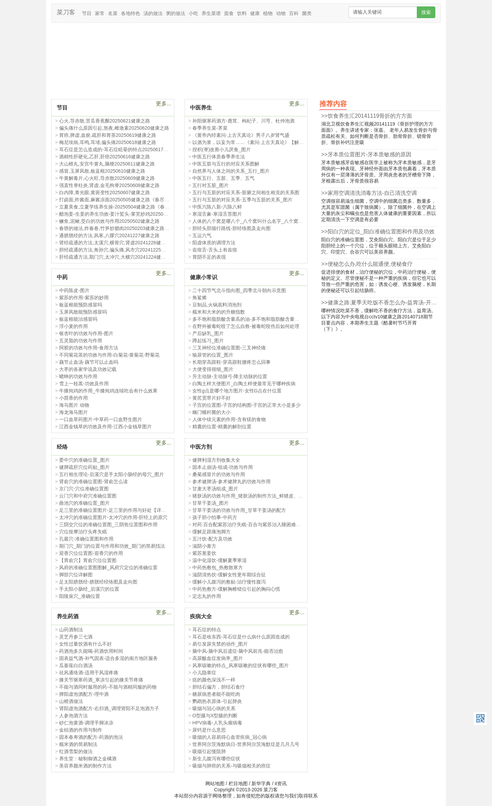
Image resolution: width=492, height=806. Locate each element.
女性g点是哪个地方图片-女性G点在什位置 (237, 390)
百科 (294, 13)
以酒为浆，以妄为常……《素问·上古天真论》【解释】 (250, 142)
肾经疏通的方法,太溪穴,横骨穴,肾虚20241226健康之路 (117, 242)
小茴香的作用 (73, 398)
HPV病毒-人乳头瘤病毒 (217, 722)
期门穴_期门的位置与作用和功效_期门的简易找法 (112, 546)
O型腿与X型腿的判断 (214, 715)
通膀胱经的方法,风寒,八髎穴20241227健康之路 (109, 235)
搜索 (426, 12)
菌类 (307, 13)
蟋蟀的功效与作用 (78, 376)
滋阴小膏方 (204, 546)
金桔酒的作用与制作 (80, 730)
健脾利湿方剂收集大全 (216, 460)
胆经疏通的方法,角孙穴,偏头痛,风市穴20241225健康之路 (119, 250)
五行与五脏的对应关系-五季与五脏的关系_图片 (242, 199)
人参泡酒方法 (73, 715)
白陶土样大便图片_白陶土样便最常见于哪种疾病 (244, 383)
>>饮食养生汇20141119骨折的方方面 (366, 116)
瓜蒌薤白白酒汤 (76, 665)
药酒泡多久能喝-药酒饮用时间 (91, 651)
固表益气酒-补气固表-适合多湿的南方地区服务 (108, 658)
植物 (268, 13)
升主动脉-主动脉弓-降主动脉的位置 (229, 376)
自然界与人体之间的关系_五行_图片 (231, 171)
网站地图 (214, 783)
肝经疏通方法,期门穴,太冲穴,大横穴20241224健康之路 (117, 257)
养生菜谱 (211, 13)
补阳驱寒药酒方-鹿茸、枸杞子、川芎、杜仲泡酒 (243, 121)
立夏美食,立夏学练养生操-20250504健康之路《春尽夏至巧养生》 (128, 207)
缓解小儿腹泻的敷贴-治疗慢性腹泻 (229, 582)
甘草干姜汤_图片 (210, 503)
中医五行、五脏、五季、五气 (223, 178)
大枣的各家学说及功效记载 (88, 369)
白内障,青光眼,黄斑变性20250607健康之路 (104, 192)
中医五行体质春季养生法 (218, 156)
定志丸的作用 (206, 596)
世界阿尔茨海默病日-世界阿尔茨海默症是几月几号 (245, 744)
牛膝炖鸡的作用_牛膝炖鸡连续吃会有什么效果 (108, 390)
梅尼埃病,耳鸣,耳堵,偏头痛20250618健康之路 (107, 142)
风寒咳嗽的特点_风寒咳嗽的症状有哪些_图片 (240, 665)
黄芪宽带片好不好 (211, 398)
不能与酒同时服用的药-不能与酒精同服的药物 (107, 687)
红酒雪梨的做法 (76, 751)
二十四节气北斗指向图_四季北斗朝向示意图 (239, 290)
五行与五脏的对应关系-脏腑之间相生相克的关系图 (245, 192)
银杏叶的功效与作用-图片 (86, 333)
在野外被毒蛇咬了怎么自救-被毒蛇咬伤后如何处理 (245, 326)
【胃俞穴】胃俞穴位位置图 (88, 560)
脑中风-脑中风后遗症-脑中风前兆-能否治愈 (237, 651)
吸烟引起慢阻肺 (209, 751)
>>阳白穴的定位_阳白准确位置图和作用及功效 (378, 231)
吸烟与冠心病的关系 (213, 708)
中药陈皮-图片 (74, 290)
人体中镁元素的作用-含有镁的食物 (229, 419)
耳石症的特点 (206, 629)
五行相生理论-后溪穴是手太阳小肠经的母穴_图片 (111, 474)
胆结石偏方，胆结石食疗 (218, 687)
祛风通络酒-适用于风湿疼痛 (88, 672)
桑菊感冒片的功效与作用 (218, 474)
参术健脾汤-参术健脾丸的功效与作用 (231, 481)
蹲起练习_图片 (208, 340)
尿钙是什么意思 (209, 730)
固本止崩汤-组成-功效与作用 (222, 467)
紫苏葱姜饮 (204, 553)
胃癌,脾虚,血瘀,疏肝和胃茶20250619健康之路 (107, 135)
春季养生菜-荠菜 (210, 128)
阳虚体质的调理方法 (213, 242)
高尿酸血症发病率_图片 (217, 658)
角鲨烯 (199, 297)
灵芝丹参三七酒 (76, 636)
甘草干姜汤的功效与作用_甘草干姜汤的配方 (239, 510)
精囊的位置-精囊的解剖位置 (221, 426)
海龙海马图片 (73, 412)
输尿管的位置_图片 (212, 355)
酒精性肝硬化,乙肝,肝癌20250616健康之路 (104, 156)
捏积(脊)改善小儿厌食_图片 (221, 149)
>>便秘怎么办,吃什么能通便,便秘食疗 (367, 264)
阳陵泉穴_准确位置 (79, 596)
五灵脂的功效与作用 (80, 340)
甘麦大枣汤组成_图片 (215, 488)
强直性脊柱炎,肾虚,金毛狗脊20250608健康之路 (109, 185)
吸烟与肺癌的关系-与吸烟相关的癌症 (231, 765)
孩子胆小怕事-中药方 (214, 517)
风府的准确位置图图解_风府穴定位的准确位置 (108, 567)
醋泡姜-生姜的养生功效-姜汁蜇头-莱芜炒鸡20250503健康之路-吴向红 (132, 214)
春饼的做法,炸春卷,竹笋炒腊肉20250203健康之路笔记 (116, 228)
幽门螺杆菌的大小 (211, 412)
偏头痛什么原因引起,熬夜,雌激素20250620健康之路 (114, 128)
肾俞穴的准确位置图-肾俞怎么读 (93, 481)
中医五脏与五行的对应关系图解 (225, 164)
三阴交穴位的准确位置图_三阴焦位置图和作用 (108, 524)
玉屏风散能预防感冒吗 (83, 312)
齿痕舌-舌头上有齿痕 (214, 250)
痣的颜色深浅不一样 (213, 679)
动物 (281, 13)
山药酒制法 (71, 629)
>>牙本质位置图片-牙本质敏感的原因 (366, 154)
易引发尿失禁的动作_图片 (220, 644)
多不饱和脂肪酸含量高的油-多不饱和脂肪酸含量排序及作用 (255, 319)
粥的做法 (175, 13)
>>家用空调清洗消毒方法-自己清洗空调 (369, 193)
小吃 (193, 13)
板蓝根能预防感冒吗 (80, 304)
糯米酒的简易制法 (78, 744)
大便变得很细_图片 (212, 369)
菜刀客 (66, 12)
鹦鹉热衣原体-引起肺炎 (217, 701)
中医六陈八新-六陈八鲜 (217, 207)
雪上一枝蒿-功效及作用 (84, 383)
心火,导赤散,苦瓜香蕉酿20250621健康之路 (104, 121)
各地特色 (130, 13)
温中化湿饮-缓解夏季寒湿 (219, 560)
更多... (163, 103)
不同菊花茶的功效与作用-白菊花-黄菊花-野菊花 (109, 355)
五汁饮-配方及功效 (212, 539)
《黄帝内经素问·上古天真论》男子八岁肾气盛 (240, 135)
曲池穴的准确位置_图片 (84, 503)
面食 (229, 13)
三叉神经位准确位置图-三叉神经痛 (229, 347)
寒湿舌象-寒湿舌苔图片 (217, 214)
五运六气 (201, 235)
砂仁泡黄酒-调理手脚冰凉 (86, 722)
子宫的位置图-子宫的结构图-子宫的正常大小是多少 (246, 405)
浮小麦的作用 (73, 326)
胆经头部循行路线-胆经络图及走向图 (231, 228)
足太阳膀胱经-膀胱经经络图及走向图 (98, 582)
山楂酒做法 (71, 701)
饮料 (242, 13)
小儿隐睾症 (204, 672)
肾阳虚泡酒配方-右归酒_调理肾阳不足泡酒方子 (109, 708)
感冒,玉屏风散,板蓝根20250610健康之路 (102, 171)
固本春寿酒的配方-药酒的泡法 (91, 737)
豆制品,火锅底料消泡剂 (217, 304)
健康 (255, 13)
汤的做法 (153, 13)
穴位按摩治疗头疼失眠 (83, 531)
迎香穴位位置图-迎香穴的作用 (91, 553)
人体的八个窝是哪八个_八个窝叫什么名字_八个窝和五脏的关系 (259, 221)
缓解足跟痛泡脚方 (211, 531)
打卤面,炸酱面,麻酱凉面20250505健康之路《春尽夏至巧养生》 (126, 199)
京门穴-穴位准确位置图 (84, 488)
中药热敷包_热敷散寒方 (217, 567)
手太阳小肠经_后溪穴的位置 (89, 589)
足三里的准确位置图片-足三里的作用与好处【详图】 (115, 510)
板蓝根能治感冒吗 (78, 319)
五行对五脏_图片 (210, 185)
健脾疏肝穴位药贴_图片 (84, 467)
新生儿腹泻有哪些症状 (216, 758)
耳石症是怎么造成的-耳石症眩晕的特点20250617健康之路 (120, 149)
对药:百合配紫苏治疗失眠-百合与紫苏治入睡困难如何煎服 (253, 524)
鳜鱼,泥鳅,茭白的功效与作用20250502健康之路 (109, 221)
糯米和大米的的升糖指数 (218, 312)
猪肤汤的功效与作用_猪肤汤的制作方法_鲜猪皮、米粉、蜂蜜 (257, 496)
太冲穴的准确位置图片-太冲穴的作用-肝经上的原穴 (113, 517)
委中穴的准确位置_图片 (84, 460)
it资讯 (281, 783)
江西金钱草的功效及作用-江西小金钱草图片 (105, 426)
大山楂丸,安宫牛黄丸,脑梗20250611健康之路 (107, 164)
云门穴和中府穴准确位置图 (88, 496)
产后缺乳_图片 (208, 333)
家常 (100, 13)
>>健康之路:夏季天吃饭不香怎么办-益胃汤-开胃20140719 (379, 302)
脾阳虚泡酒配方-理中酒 (84, 694)
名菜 (113, 13)
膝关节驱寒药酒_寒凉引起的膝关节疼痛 (101, 679)
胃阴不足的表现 (209, 257)
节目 (87, 13)
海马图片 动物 (74, 405)
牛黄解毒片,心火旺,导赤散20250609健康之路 (107, 178)
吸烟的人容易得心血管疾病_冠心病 (229, 737)
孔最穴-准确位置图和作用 (86, 539)
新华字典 (261, 783)
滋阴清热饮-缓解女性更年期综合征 (229, 574)
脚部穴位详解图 (76, 574)
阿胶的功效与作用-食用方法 (88, 347)
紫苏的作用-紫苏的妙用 (84, 297)
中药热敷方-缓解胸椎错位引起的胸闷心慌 (236, 589)
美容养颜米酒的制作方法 (85, 765)
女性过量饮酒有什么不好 (85, 644)
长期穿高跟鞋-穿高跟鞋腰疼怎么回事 (231, 362)
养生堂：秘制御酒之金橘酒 (88, 758)
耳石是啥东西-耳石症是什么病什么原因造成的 (241, 636)
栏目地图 (238, 783)
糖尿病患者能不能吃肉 (216, 694)
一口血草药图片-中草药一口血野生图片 (100, 419)
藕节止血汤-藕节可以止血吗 (88, 362)
